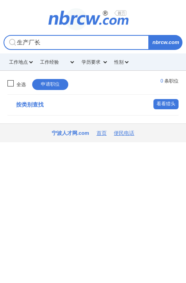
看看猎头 (166, 104)
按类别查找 (30, 104)
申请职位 (50, 84)
